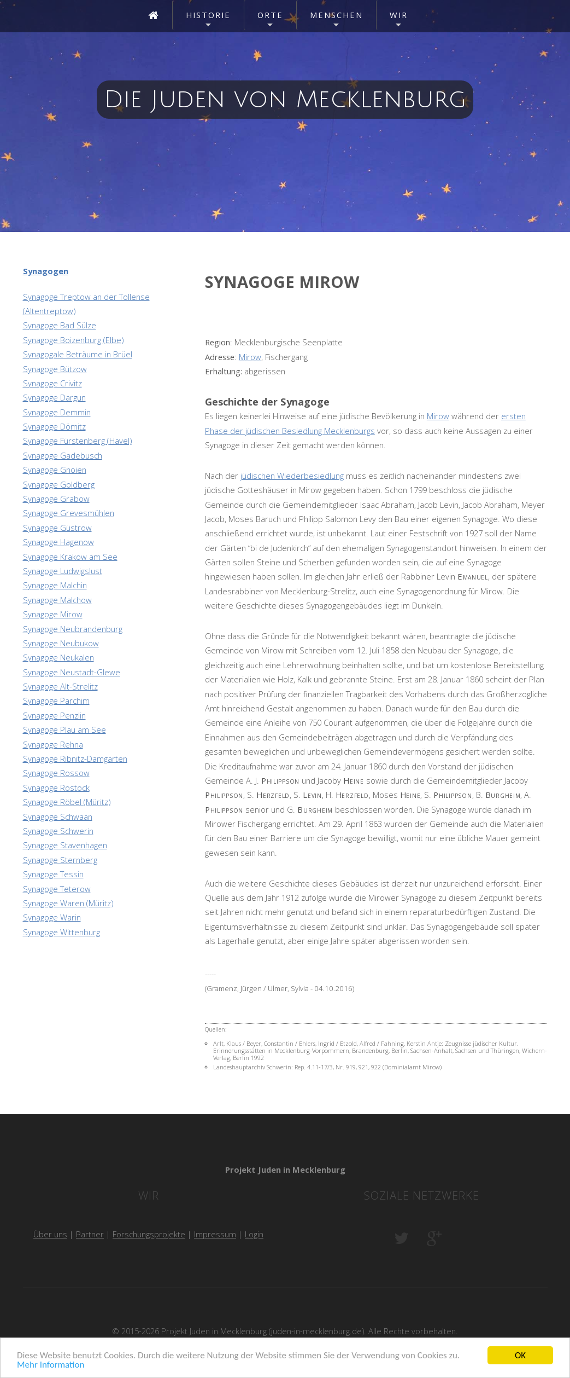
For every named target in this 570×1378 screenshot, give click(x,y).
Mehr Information (50, 1365)
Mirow (250, 356)
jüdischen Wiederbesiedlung (292, 475)
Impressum (215, 1234)
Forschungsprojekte (149, 1234)
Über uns (50, 1234)
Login (254, 1234)
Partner (90, 1234)
